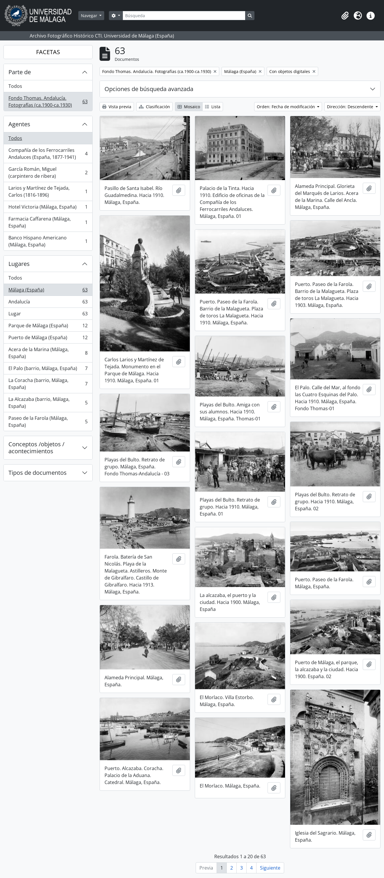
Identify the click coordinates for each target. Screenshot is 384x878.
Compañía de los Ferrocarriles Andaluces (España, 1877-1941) (48, 153)
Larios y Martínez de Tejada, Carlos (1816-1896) (48, 191)
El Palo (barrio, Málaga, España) (48, 369)
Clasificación (154, 106)
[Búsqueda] (184, 15)
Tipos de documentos (37, 473)
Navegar (89, 15)
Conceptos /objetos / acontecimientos (36, 447)
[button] (345, 15)
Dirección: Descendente (350, 106)
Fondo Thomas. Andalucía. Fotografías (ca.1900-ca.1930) (48, 101)
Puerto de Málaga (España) (48, 339)
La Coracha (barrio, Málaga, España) (48, 383)
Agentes (19, 124)
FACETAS (48, 52)
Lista (212, 106)
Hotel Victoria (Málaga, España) (48, 208)
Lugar (48, 315)
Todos (15, 86)
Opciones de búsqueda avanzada (149, 89)
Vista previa (116, 106)
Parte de (19, 72)
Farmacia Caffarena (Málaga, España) (48, 222)
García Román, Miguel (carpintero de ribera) (48, 172)
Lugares (19, 264)
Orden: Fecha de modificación (286, 106)
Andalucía (48, 303)
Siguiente (270, 868)
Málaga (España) (48, 291)
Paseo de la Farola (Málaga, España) (48, 421)
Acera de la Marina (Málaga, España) (48, 353)
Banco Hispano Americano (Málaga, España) (48, 241)
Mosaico (189, 106)
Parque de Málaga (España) (48, 327)
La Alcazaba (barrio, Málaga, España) (48, 402)
